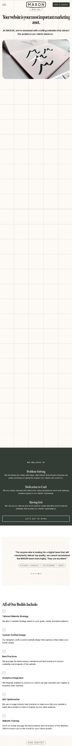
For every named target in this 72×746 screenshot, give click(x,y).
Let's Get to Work (36, 519)
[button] (31, 573)
